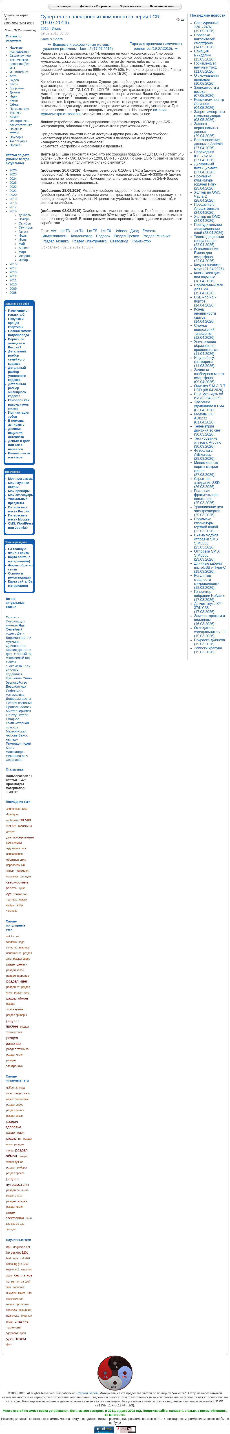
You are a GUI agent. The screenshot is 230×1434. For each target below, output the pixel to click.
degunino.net (21, 1247)
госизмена (25, 826)
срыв (22, 888)
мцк (24, 848)
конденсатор (82, 236)
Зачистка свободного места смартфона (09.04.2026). (209, 376)
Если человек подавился (18, 670)
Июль (56, 28)
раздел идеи (17, 981)
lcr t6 (106, 231)
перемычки (23, 870)
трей (23, 1333)
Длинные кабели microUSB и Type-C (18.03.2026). (210, 567)
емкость (149, 231)
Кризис (11, 650)
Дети (20, 633)
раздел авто (22, 1093)
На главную (63, 6)
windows (11, 942)
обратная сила (16, 859)
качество (11, 947)
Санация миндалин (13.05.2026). (204, 55)
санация (25, 876)
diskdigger (12, 814)
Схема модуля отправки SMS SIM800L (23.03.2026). (206, 541)
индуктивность (54, 236)
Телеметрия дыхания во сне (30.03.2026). (207, 430)
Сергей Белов (87, 1393)
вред (22, 1087)
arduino (10, 936)
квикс (21, 1293)
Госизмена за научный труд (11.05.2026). (205, 67)
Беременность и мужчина (18, 640)
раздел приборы (16, 1015)
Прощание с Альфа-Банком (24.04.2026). (206, 208)
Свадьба (12, 719)
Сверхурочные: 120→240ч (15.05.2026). (206, 27)
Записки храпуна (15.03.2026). (208, 650)
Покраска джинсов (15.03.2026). (209, 642)
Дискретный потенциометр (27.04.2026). (206, 168)
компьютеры (14, 842)
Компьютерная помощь (17, 725)
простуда (11, 1310)
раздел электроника (89, 241)
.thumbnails (13, 808)
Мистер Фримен (18, 711)
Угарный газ (23, 654)
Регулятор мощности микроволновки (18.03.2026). (206, 582)
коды (9, 1093)
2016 (45, 28)
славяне (22, 1321)
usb (18, 936)
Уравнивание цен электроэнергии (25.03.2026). (208, 511)
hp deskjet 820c (17, 1252)
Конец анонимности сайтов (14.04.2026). (205, 315)
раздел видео (21, 958)
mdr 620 (25, 1258)
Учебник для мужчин (15, 623)
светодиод (119, 241)
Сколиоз (12, 617)
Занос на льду (17, 737)
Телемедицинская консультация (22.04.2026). (209, 241)
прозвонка (22, 1304)
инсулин (11, 1293)
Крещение (14, 678)
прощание (12, 876)
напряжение (14, 953)
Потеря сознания (19, 703)
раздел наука (21, 992)
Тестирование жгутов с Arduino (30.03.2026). (207, 442)
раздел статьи (14, 1195)
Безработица (16, 686)
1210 (24, 809)
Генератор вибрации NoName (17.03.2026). (209, 596)
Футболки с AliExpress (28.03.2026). (204, 454)
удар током (16, 1339)
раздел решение (17, 1190)
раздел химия (14, 1054)
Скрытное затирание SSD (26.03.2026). (207, 483)
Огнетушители (17, 715)
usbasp (121, 231)
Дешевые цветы (18, 698)
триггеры (11, 899)
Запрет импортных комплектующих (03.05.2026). (209, 116)
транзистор (141, 241)
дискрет (10, 831)
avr (53, 231)
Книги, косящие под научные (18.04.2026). (207, 277)
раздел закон (15, 970)
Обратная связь (130, 6)
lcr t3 (65, 231)
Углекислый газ (18, 658)
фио (8, 1344)
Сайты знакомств (14, 664)
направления (14, 853)
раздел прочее (12, 1023)
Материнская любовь (16, 733)
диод (134, 231)
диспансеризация (20, 837)
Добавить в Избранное (95, 6)
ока (29, 1293)
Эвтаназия (14, 760)
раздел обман (17, 998)
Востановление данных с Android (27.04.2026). (208, 144)
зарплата (18, 1287)
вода (21, 942)
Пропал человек (18, 707)
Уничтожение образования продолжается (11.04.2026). (206, 348)
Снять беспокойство (19, 680)
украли (23, 899)
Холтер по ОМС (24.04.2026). (207, 218)
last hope (12, 1258)
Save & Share (52, 39)
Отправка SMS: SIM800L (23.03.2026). (207, 555)
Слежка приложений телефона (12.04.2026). (204, 331)
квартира (24, 947)
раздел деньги (16, 964)
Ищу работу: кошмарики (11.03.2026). (204, 362)
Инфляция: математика (15, 692)
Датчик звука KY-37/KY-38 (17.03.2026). (208, 608)
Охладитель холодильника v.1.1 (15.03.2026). (210, 632)
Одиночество (16, 646)
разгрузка (12, 1315)
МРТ (25, 756)
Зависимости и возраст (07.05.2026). (206, 91)
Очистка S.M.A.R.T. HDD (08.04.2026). (210, 388)
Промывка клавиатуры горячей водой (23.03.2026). (206, 525)
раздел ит (13, 987)
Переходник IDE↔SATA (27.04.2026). (204, 156)
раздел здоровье (17, 975)
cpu (8, 1247)
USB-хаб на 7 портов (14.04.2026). (205, 301)
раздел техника (17, 1049)
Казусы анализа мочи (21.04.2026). (209, 267)
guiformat (12, 1087)
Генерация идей (18, 743)
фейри (10, 905)
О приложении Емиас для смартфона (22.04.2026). (206, 255)
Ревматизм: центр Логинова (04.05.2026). (209, 104)
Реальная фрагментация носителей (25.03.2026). (206, 497)
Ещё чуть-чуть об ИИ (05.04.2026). (208, 396)
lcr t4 (78, 231)
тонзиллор (20, 894)
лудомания (13, 848)
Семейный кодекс (14, 631)
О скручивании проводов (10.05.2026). (206, 79)
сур (8, 894)
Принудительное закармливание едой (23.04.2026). (209, 229)
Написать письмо (162, 6)
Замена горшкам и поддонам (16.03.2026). (209, 620)
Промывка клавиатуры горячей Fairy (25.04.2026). (205, 182)
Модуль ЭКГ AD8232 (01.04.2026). (204, 418)
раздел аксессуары (17, 1099)
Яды (21, 625)
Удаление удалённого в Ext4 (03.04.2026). (209, 406)
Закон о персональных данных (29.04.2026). (206, 130)
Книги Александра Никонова (15, 752)
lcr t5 (92, 231)
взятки (15, 1281)
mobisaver (12, 820)
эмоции (10, 1229)
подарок (103, 236)
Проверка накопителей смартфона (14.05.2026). (204, 41)
